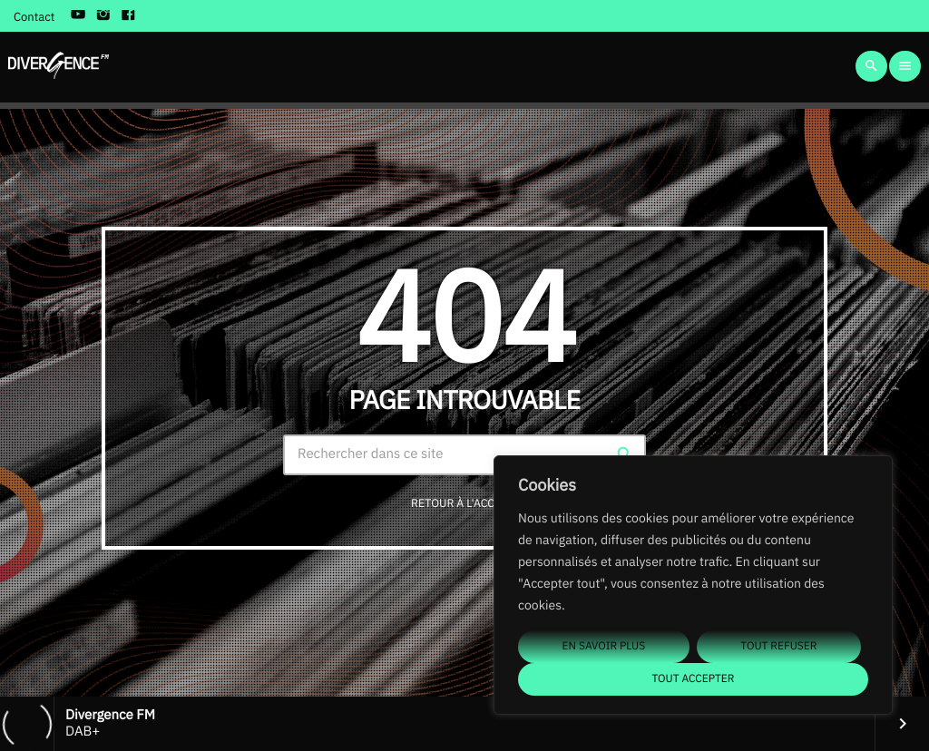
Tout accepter (692, 679)
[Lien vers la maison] (58, 66)
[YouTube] (78, 17)
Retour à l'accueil (465, 503)
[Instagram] (103, 17)
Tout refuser (778, 646)
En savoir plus (604, 646)
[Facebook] (129, 17)
